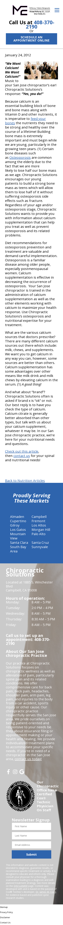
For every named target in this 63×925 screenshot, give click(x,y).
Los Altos (39, 525)
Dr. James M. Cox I (46, 891)
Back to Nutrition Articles (25, 481)
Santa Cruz (40, 542)
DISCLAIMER (21, 885)
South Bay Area (18, 549)
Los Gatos (18, 529)
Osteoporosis (20, 157)
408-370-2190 (40, 24)
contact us (21, 455)
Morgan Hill (41, 529)
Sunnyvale (40, 547)
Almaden (17, 516)
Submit (31, 854)
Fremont (38, 521)
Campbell (39, 516)
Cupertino (18, 521)
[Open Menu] (57, 10)
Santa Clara (19, 542)
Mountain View (18, 536)
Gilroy (14, 525)
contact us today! (28, 759)
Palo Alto (39, 534)
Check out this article (21, 451)
